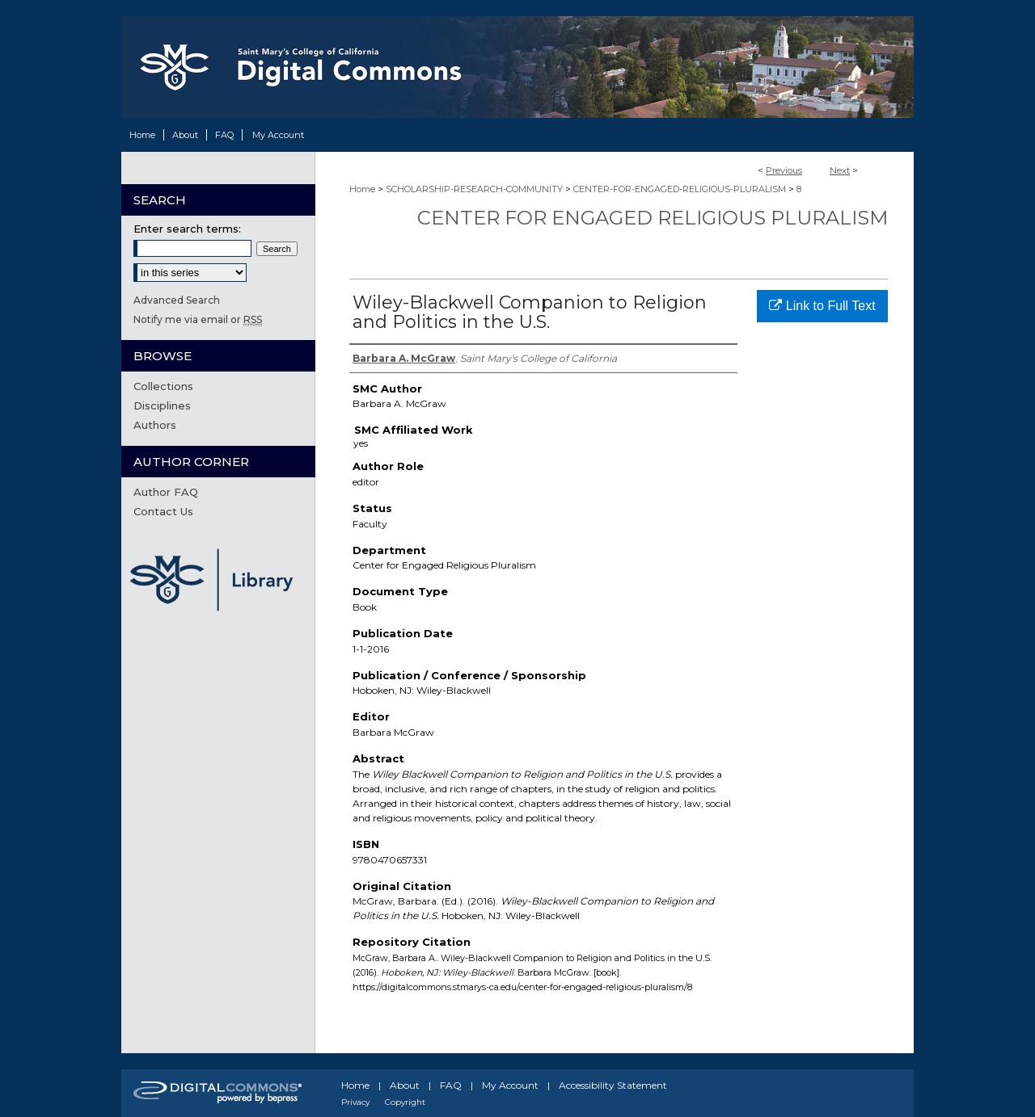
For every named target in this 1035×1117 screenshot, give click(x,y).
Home (362, 189)
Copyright (405, 1102)
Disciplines (162, 405)
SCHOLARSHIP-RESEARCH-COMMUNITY (474, 189)
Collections (163, 386)
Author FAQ (165, 491)
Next (840, 170)
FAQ (451, 1085)
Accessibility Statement (613, 1085)
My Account (510, 1085)
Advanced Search (176, 300)
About (405, 1085)
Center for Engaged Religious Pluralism (652, 217)
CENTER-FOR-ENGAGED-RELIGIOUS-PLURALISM (679, 189)
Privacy (355, 1102)
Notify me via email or (197, 319)
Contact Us (163, 511)
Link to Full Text (822, 306)
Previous (784, 170)
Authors (154, 424)
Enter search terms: (187, 228)
